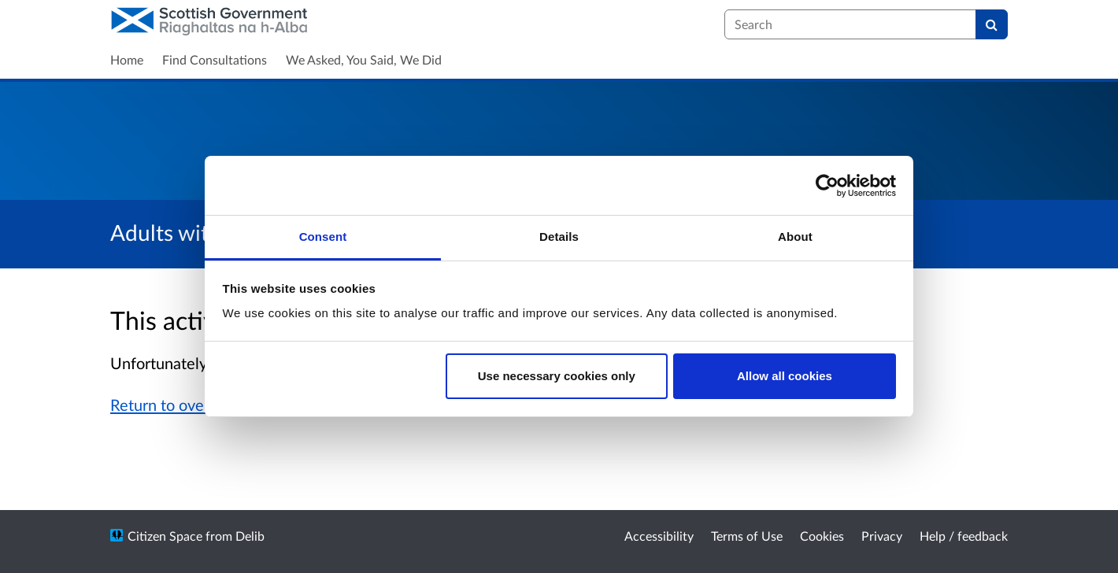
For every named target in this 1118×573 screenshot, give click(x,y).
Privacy (881, 535)
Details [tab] (559, 236)
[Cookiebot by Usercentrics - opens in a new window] (827, 186)
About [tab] (795, 236)
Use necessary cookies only (556, 376)
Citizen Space (165, 535)
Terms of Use (747, 535)
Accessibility (659, 535)
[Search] (991, 24)
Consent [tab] (323, 236)
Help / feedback (964, 535)
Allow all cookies (784, 376)
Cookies (822, 535)
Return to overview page (195, 404)
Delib (250, 535)
